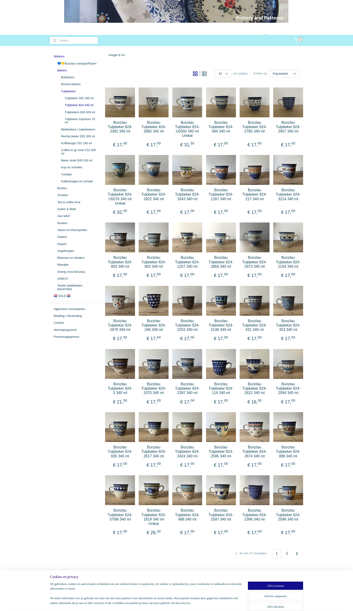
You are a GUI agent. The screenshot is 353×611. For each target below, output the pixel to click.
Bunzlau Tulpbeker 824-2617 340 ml (153, 451)
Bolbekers (67, 77)
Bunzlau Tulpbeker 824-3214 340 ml (288, 194)
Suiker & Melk (66, 209)
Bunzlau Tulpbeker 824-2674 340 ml (254, 451)
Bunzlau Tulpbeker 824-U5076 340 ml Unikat (120, 196)
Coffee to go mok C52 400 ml (78, 151)
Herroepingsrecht (65, 330)
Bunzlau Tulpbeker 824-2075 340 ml (153, 388)
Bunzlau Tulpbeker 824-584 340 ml (221, 127)
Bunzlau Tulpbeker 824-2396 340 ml (254, 514)
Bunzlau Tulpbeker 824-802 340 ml (153, 262)
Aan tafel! (63, 216)
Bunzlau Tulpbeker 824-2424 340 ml (187, 451)
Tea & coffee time (68, 202)
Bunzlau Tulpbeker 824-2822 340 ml (254, 388)
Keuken (62, 223)
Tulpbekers (68, 91)
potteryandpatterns (68, 580)
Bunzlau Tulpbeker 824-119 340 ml (221, 388)
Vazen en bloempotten (72, 230)
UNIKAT (62, 278)
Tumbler (66, 174)
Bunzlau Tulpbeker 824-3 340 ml (120, 388)
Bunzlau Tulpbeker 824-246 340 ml (153, 325)
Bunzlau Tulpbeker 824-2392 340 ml (120, 127)
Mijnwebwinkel (225, 602)
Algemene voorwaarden (69, 309)
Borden (62, 188)
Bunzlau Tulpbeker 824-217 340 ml (254, 194)
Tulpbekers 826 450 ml (80, 112)
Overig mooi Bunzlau (71, 271)
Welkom (59, 56)
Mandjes (63, 264)
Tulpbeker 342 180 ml (79, 98)
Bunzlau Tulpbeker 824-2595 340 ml (221, 451)
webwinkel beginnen (189, 602)
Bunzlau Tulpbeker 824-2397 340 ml (187, 388)
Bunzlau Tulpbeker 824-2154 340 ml (288, 262)
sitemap (166, 602)
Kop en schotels (71, 167)
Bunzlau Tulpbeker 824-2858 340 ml (221, 262)
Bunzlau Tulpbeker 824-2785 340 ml (254, 127)
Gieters (62, 237)
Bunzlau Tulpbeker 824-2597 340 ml (221, 514)
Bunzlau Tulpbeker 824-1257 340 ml (187, 262)
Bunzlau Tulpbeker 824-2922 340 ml (153, 194)
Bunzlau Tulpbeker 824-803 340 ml (120, 262)
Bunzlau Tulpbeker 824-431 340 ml (254, 325)
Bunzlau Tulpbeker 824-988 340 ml (187, 514)
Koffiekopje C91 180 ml (76, 143)
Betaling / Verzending (68, 316)
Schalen (62, 195)
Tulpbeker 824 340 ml (79, 105)
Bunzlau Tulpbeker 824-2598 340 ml (288, 514)
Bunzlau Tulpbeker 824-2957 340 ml (288, 127)
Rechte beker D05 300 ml (78, 136)
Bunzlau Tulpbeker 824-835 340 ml (120, 451)
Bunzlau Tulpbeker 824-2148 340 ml (221, 325)
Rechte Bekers (70, 84)
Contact (59, 322)
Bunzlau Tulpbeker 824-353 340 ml (288, 325)
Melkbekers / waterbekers (78, 129)
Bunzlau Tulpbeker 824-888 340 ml (288, 451)
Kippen (61, 244)
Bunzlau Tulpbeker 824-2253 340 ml (187, 325)
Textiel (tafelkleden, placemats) (70, 287)
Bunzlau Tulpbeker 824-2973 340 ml (254, 262)
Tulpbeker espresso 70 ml (80, 120)
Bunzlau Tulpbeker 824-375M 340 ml (120, 514)
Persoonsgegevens (66, 336)
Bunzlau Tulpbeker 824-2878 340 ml (120, 325)
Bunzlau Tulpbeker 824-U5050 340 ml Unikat (187, 129)
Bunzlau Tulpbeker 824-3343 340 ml (187, 194)
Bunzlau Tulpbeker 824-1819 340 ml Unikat (153, 517)
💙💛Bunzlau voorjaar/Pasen (76, 63)
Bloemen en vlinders (70, 257)
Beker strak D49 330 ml (76, 160)
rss (174, 602)
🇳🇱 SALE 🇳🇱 (62, 296)
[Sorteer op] (284, 73)
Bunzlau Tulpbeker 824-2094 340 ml (288, 388)
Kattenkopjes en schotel (77, 181)
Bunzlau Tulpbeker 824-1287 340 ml (221, 194)
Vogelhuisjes (65, 251)
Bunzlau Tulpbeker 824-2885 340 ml (153, 127)
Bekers (61, 70)
